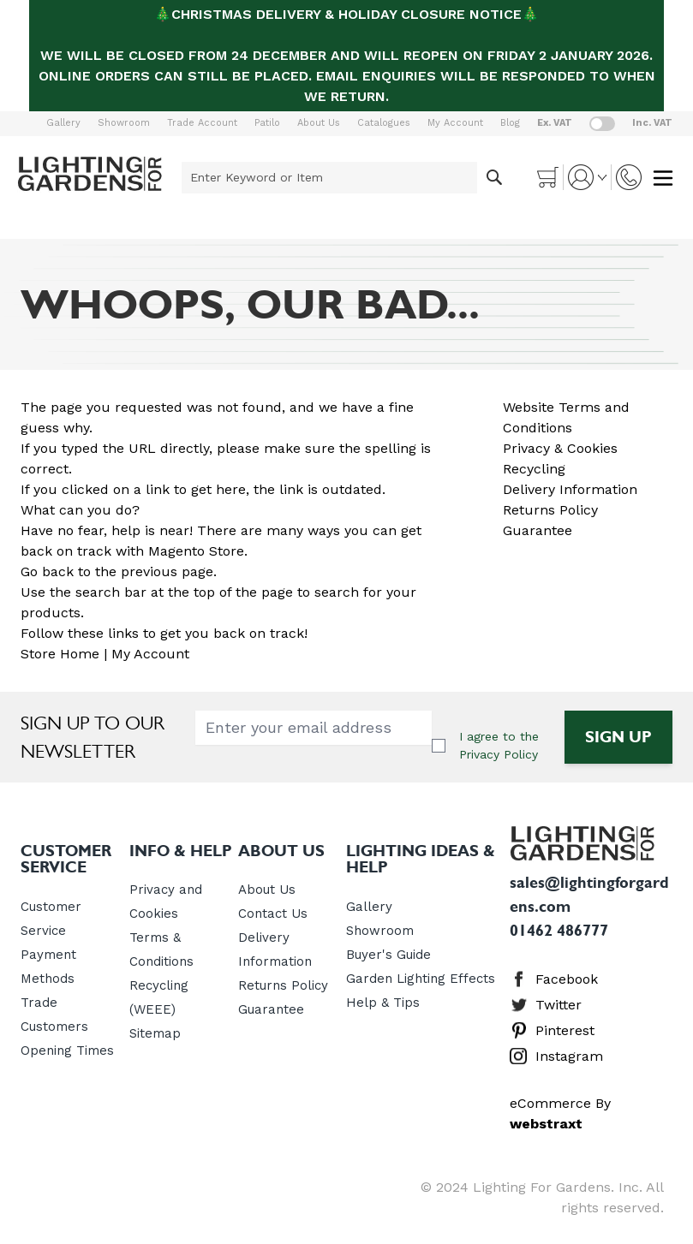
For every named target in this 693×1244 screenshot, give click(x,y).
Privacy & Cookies (560, 448)
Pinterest (564, 1030)
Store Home (60, 654)
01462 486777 (559, 930)
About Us (318, 122)
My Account (455, 122)
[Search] (494, 177)
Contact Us (273, 913)
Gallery (63, 122)
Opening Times (67, 1050)
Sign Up (618, 737)
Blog (510, 122)
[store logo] (90, 174)
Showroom (124, 122)
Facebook (566, 979)
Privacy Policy (498, 754)
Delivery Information (570, 489)
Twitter (558, 1005)
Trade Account (202, 122)
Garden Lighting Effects (420, 978)
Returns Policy (550, 510)
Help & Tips (383, 1002)
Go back (47, 571)
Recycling (534, 469)
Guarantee (537, 530)
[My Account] (587, 177)
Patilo (267, 122)
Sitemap (155, 1033)
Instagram (569, 1056)
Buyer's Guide (388, 954)
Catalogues (383, 122)
